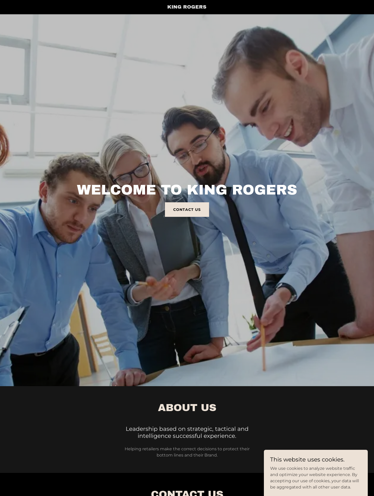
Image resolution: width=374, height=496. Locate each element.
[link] (187, 7)
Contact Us (187, 209)
